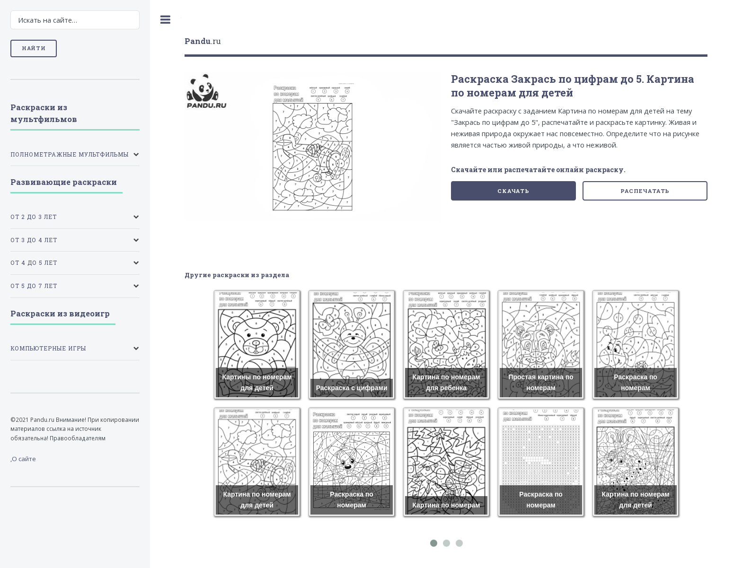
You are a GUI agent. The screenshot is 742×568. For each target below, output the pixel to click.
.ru (203, 41)
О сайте (24, 458)
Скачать (513, 190)
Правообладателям (78, 438)
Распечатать (645, 190)
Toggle (165, 19)
